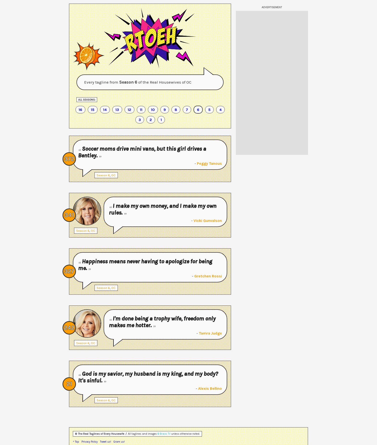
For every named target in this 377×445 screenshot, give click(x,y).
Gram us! (119, 441)
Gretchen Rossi (208, 276)
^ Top (76, 441)
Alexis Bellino (210, 388)
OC (113, 175)
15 (92, 109)
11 (141, 109)
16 (80, 109)
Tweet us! (105, 441)
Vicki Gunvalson (208, 220)
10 (153, 109)
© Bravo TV (163, 433)
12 (129, 109)
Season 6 (103, 175)
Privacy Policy (90, 441)
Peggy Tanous (209, 163)
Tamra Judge (210, 333)
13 (117, 109)
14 (105, 109)
